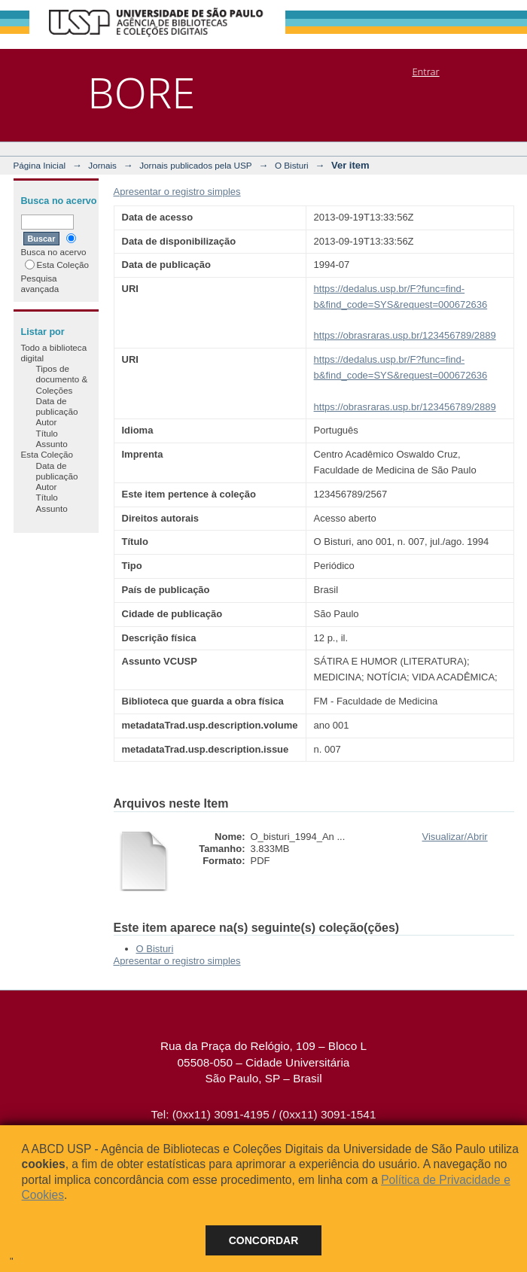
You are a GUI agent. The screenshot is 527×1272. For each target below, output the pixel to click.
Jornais (102, 165)
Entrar (425, 71)
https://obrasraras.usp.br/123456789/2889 (405, 335)
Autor (46, 422)
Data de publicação (57, 406)
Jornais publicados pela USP (195, 165)
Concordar (264, 1240)
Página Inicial (40, 165)
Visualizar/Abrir (455, 836)
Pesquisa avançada (40, 283)
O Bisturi (292, 165)
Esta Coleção (57, 264)
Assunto (52, 444)
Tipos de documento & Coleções (62, 379)
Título (47, 433)
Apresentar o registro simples (177, 191)
